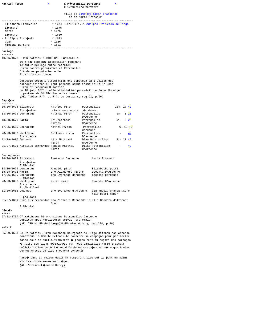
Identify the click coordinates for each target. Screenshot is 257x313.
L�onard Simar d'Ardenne (98, 15)
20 (129, 129)
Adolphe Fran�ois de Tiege (108, 26)
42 (129, 121)
